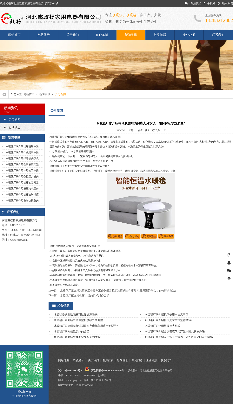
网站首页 (14, 35)
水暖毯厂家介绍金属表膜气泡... (23, 164)
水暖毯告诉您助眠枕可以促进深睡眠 (75, 314)
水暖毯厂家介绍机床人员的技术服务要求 (84, 295)
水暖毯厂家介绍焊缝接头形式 (22, 158)
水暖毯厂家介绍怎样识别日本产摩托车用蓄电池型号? (86, 325)
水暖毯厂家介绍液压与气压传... (23, 188)
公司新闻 (12, 119)
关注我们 (193, 3)
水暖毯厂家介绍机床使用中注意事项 (166, 314)
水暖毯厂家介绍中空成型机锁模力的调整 (78, 320)
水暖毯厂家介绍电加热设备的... (23, 200)
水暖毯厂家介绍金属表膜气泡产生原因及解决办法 (175, 331)
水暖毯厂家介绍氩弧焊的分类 (71, 331)
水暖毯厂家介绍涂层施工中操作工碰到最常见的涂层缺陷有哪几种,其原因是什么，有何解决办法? (118, 290)
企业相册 (189, 35)
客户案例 (102, 35)
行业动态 (12, 127)
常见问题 (160, 35)
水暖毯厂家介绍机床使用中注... (23, 146)
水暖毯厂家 (56, 136)
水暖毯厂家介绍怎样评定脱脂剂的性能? (77, 337)
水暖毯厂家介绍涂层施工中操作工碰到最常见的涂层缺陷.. (179, 337)
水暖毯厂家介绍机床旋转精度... (23, 194)
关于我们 (72, 35)
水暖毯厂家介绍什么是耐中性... (23, 152)
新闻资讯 (131, 35)
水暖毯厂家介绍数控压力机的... (23, 176)
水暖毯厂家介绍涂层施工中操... (23, 170)
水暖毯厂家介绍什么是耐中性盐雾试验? (168, 320)
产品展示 (43, 35)
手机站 (209, 3)
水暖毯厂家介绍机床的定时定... (23, 182)
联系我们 (225, 3)
